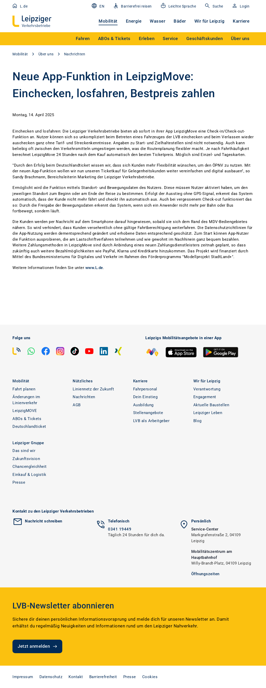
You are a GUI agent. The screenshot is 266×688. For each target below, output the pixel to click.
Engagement (204, 397)
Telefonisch (118, 521)
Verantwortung (207, 389)
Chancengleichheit (29, 466)
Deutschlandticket (29, 426)
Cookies (150, 676)
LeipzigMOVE (24, 410)
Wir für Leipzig (209, 21)
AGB (77, 405)
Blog (197, 420)
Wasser (157, 21)
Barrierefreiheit (103, 676)
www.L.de (94, 267)
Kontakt (76, 676)
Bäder (180, 21)
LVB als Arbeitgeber (151, 420)
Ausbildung (143, 405)
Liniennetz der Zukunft (93, 389)
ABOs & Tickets (26, 418)
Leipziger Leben (207, 412)
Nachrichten (74, 54)
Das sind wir (23, 450)
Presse (18, 482)
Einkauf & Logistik (29, 474)
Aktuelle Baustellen (211, 405)
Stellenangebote (148, 412)
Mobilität (108, 21)
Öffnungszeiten (205, 574)
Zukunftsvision (26, 458)
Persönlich (201, 521)
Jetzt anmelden (38, 646)
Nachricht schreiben (43, 521)
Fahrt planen (23, 389)
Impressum (22, 676)
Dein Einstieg (145, 397)
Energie (134, 21)
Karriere (241, 21)
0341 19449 (119, 529)
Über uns (46, 54)
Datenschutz (51, 676)
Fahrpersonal (145, 389)
